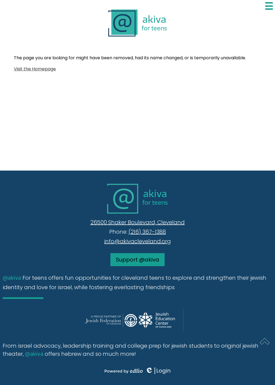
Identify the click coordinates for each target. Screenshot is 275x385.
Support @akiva (137, 259)
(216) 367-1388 (147, 232)
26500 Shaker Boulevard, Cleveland (138, 222)
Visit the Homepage (35, 69)
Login (158, 370)
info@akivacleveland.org (137, 241)
